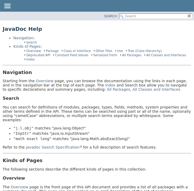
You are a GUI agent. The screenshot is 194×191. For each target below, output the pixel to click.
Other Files (104, 51)
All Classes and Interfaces (166, 55)
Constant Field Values (71, 55)
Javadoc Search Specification (53, 147)
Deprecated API (38, 55)
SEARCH (110, 16)
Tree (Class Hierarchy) (145, 51)
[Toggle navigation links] (7, 6)
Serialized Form (105, 55)
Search (31, 42)
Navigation (23, 38)
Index (30, 59)
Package (52, 51)
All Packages (132, 55)
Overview (33, 51)
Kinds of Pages (26, 46)
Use (120, 51)
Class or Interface (77, 51)
